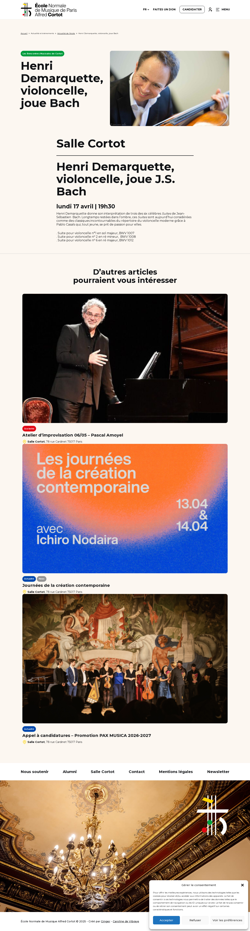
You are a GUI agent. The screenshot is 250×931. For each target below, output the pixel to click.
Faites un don (164, 9)
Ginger (105, 921)
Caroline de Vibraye (126, 921)
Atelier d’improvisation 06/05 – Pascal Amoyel (72, 435)
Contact (137, 771)
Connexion (210, 9)
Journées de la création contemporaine (66, 585)
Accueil (24, 33)
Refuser (195, 920)
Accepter (166, 920)
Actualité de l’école (66, 33)
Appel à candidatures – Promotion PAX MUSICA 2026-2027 (86, 735)
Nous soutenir (34, 771)
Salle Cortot (102, 771)
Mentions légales (176, 771)
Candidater (192, 9)
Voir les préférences (227, 920)
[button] (242, 885)
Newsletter (218, 771)
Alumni (70, 771)
